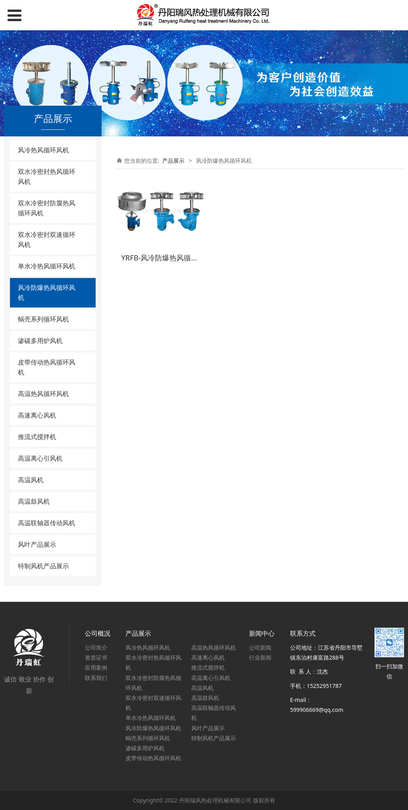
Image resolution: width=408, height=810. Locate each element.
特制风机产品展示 (43, 566)
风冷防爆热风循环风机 (46, 292)
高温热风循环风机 (43, 393)
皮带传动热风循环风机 (46, 367)
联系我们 (96, 678)
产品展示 (173, 160)
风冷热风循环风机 (43, 150)
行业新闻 (260, 657)
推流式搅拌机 (37, 436)
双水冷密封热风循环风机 (46, 176)
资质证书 (96, 657)
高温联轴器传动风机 (46, 522)
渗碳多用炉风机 (40, 340)
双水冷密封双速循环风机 (46, 239)
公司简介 (96, 647)
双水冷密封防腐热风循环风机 (46, 208)
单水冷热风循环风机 (46, 266)
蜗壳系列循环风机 (43, 319)
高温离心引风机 (40, 458)
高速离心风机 (37, 415)
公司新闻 (260, 647)
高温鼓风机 (34, 501)
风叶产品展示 (37, 544)
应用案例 (96, 667)
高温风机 (30, 479)
